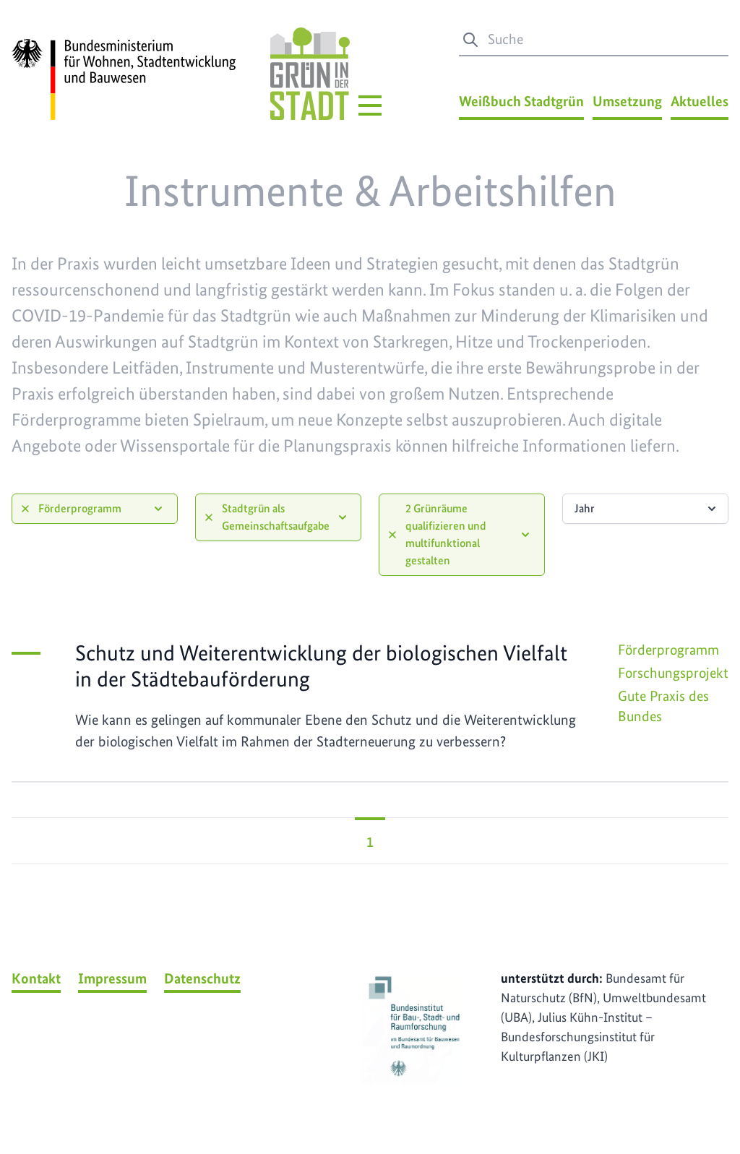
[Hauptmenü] (370, 105)
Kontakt (36, 978)
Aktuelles (699, 101)
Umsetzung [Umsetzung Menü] (627, 101)
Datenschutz (202, 978)
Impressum (112, 978)
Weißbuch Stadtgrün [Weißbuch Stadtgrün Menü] (521, 101)
